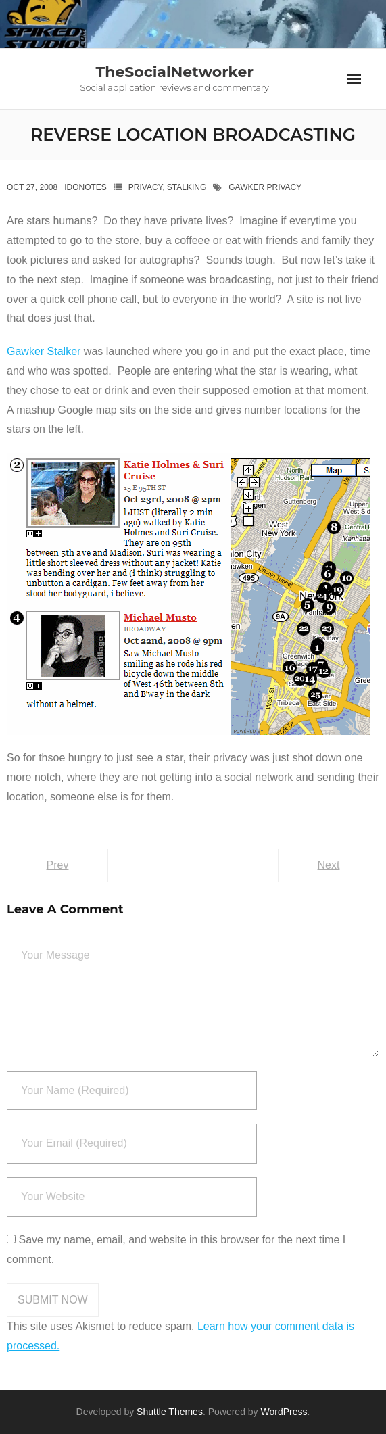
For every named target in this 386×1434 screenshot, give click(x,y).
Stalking (186, 187)
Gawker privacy (264, 187)
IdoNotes (85, 187)
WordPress (284, 1411)
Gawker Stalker (43, 351)
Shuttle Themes (170, 1411)
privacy (145, 187)
